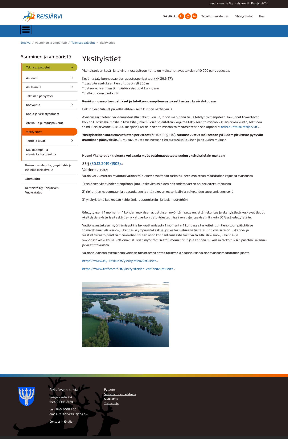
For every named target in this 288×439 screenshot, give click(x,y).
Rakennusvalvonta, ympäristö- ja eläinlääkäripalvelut (48, 170)
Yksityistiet (34, 134)
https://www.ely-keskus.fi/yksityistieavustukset (119, 263)
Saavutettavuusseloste (120, 396)
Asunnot (32, 80)
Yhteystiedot (244, 16)
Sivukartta (111, 401)
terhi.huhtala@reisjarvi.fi (239, 129)
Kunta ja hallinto (62, 32)
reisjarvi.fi (242, 3)
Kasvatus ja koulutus (139, 32)
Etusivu (25, 45)
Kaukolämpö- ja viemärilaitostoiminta (41, 154)
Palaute (109, 392)
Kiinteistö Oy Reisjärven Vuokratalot (42, 193)
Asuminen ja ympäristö (101, 32)
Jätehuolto (32, 181)
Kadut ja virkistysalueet (42, 116)
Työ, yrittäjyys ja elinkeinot (216, 32)
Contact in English (61, 424)
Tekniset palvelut (83, 45)
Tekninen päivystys (39, 98)
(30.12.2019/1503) (105, 166)
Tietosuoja (111, 406)
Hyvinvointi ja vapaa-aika (178, 32)
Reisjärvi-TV (259, 3)
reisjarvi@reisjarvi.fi (72, 416)
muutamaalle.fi (220, 3)
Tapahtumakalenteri (215, 16)
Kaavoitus (33, 107)
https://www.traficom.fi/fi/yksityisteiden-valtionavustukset (127, 271)
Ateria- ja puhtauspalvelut (44, 125)
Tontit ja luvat (35, 143)
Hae (262, 16)
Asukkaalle (33, 89)
